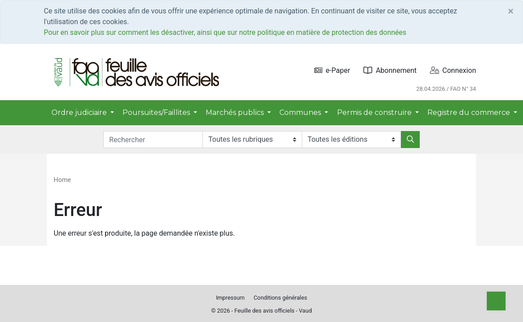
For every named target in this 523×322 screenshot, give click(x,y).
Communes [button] (301, 112)
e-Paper (332, 70)
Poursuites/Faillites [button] (157, 112)
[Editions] (351, 139)
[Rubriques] (252, 139)
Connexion (453, 70)
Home (62, 180)
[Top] (496, 301)
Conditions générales (280, 297)
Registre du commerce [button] (469, 112)
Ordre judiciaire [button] (80, 112)
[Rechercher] (410, 139)
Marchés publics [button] (236, 112)
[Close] (511, 11)
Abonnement (390, 70)
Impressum (230, 297)
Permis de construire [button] (375, 112)
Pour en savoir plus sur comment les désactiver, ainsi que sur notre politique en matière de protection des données (225, 32)
